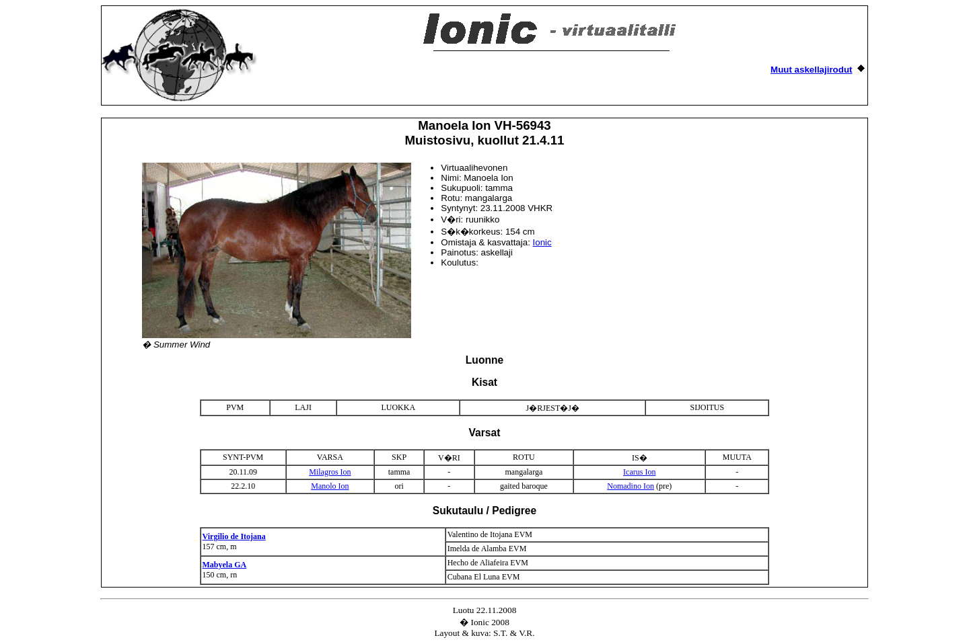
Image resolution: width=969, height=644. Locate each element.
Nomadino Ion (630, 486)
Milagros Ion (330, 472)
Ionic (542, 242)
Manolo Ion (330, 486)
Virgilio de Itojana (234, 536)
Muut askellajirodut (811, 70)
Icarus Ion (639, 472)
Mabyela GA (225, 564)
